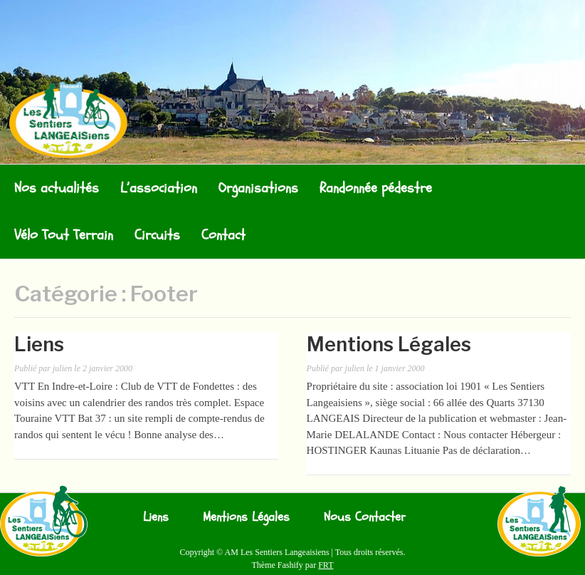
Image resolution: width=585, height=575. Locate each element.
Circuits (157, 234)
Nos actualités (56, 187)
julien (62, 368)
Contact (223, 234)
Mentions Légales (389, 344)
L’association (158, 187)
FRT (325, 565)
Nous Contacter (365, 517)
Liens (39, 344)
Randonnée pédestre (376, 187)
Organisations (258, 187)
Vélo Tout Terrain (63, 234)
